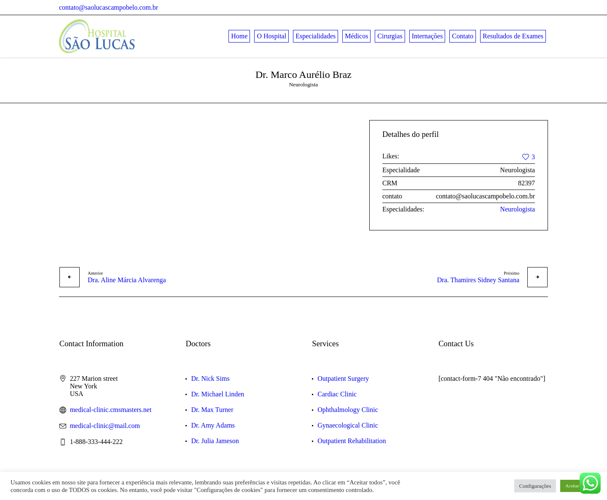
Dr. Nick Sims (210, 378)
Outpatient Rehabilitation (351, 440)
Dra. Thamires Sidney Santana (478, 279)
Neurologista (517, 209)
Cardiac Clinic (337, 394)
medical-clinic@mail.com (105, 425)
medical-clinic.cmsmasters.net (111, 409)
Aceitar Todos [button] (578, 485)
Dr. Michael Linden (217, 394)
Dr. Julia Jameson (215, 440)
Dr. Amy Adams (213, 425)
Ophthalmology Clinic (347, 409)
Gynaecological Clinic (347, 425)
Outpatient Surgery (343, 378)
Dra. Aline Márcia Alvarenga (127, 279)
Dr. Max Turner (212, 409)
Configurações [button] (535, 486)
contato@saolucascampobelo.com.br (108, 7)
